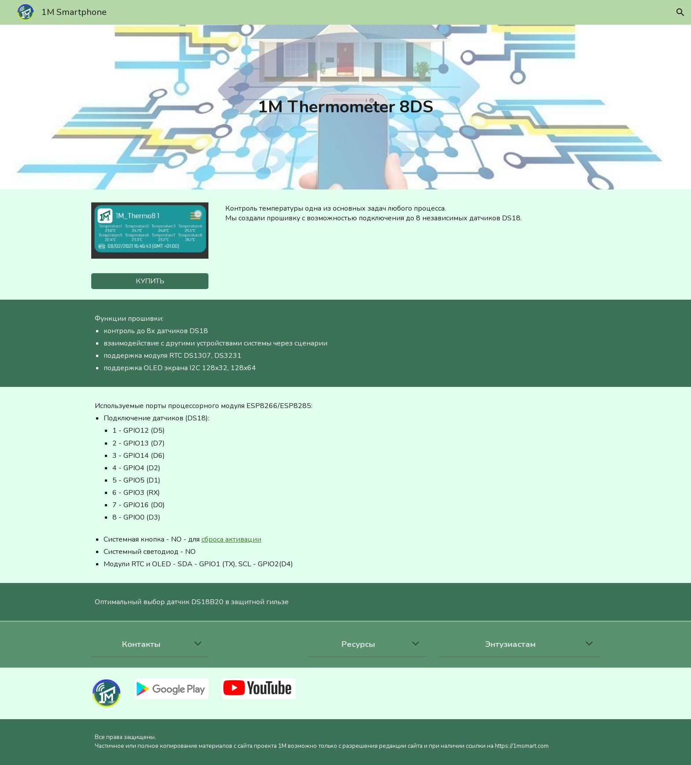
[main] (345, 107)
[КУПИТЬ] (150, 281)
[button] (680, 12)
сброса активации (231, 539)
